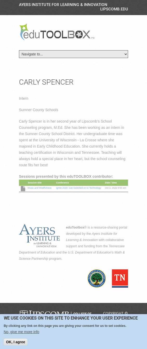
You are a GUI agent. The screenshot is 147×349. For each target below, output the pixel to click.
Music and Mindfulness (39, 188)
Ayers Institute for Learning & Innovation (63, 4)
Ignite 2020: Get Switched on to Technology (78, 188)
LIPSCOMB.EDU (114, 9)
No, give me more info (21, 332)
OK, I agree (15, 342)
